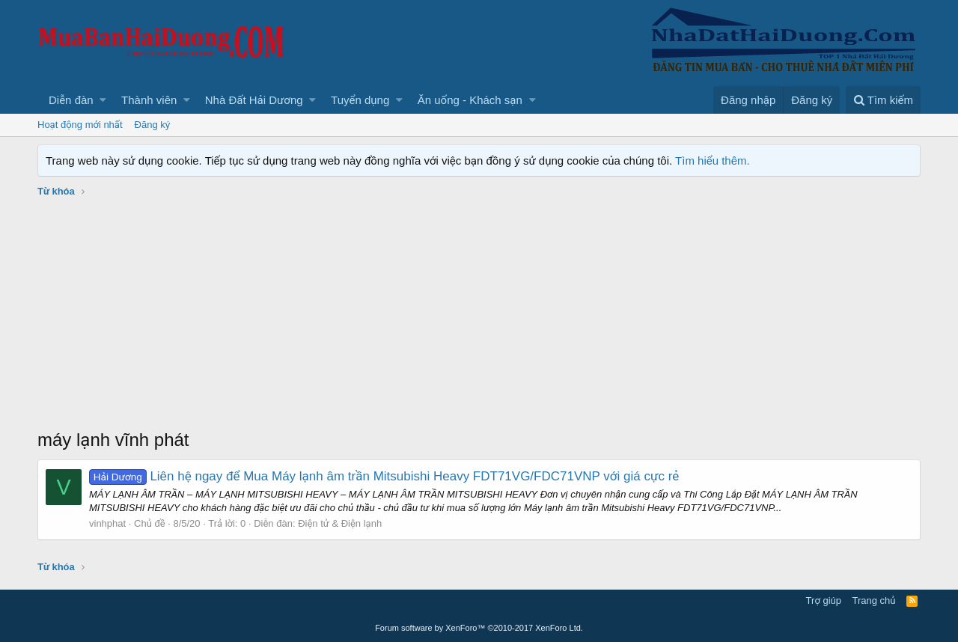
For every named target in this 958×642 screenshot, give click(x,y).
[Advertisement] (479, 315)
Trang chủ (874, 600)
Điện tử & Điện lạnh (340, 523)
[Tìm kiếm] (883, 100)
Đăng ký (153, 124)
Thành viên (149, 100)
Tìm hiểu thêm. (712, 160)
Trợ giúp (823, 600)
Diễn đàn (71, 100)
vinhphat (107, 523)
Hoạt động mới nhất (80, 124)
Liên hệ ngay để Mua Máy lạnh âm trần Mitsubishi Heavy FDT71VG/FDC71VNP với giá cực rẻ (384, 476)
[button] (103, 100)
